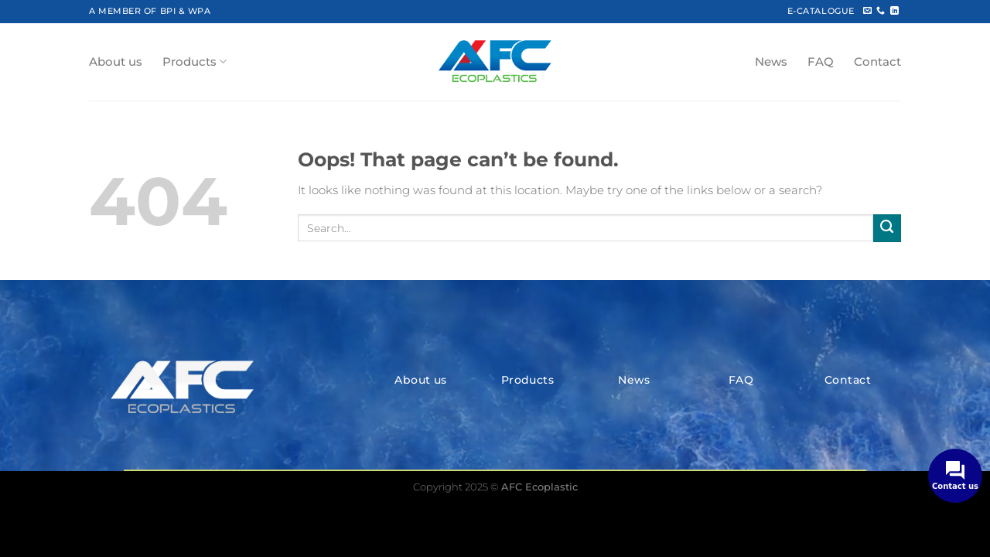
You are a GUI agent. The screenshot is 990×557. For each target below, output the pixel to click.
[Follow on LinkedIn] (894, 10)
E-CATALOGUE (821, 10)
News (771, 62)
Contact (877, 62)
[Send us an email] (867, 10)
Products (194, 61)
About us (115, 62)
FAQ (820, 62)
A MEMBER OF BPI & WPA (149, 10)
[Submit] (887, 228)
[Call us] (880, 10)
